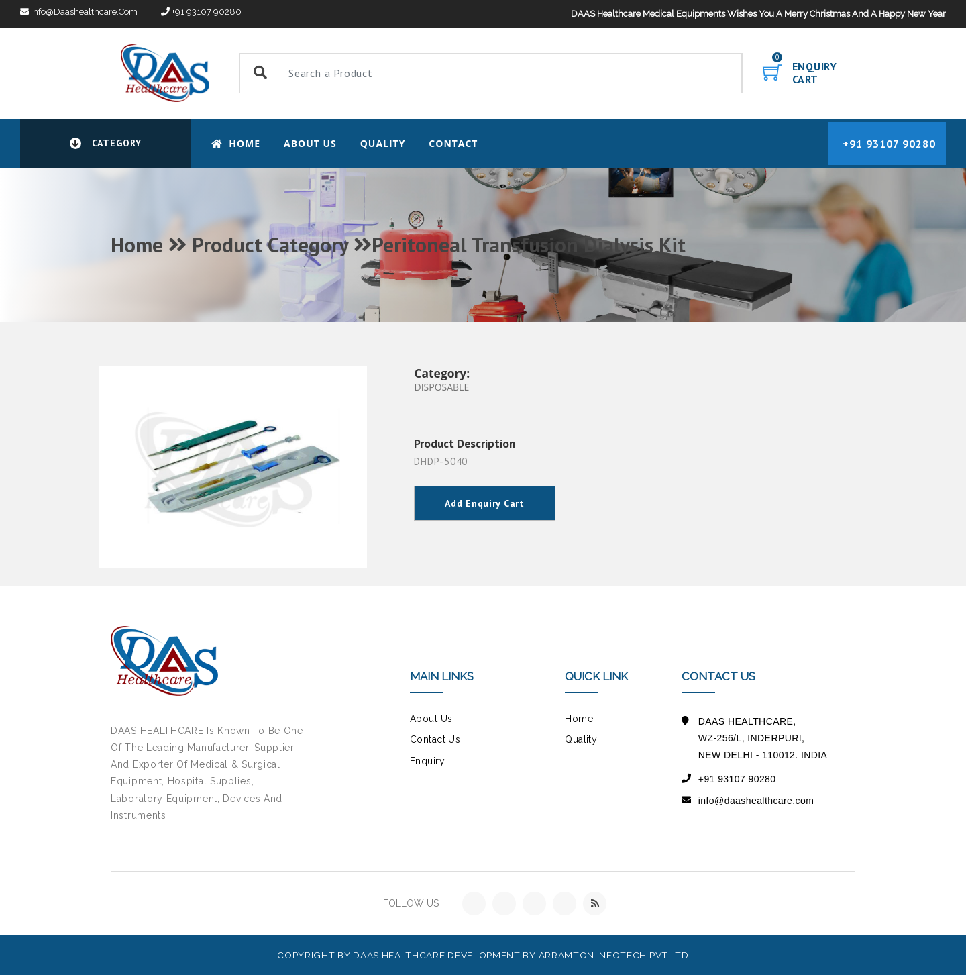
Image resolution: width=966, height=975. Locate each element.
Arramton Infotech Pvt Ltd (614, 955)
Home (235, 143)
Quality (383, 143)
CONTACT (453, 143)
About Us (310, 143)
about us (431, 718)
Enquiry (427, 761)
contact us (435, 739)
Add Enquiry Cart (484, 503)
